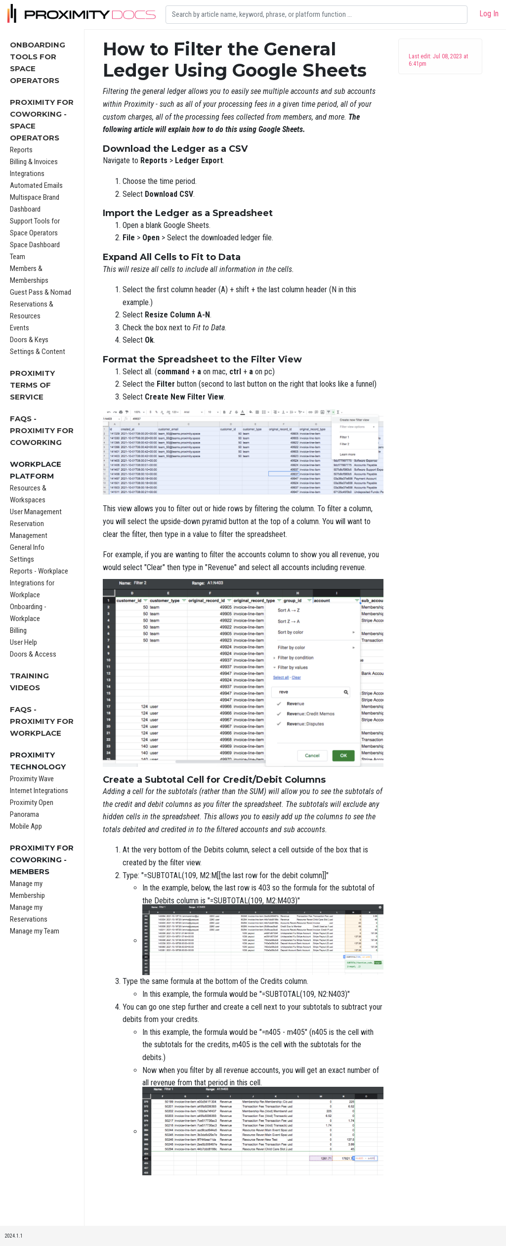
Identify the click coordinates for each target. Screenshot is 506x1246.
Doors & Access (33, 654)
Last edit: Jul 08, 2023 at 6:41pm (438, 60)
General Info (27, 547)
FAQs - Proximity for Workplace (42, 721)
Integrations (27, 173)
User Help (23, 642)
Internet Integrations (39, 790)
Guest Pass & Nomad (40, 292)
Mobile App (26, 826)
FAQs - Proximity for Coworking (42, 430)
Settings (22, 559)
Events (19, 327)
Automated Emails (36, 185)
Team (17, 256)
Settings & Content (37, 351)
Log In (489, 13)
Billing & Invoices (34, 161)
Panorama (24, 814)
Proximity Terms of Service (32, 384)
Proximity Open (31, 802)
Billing (18, 630)
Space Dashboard (35, 244)
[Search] (316, 14)
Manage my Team (34, 931)
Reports (21, 149)
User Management (36, 511)
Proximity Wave (32, 778)
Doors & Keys (29, 339)
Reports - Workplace (39, 571)
